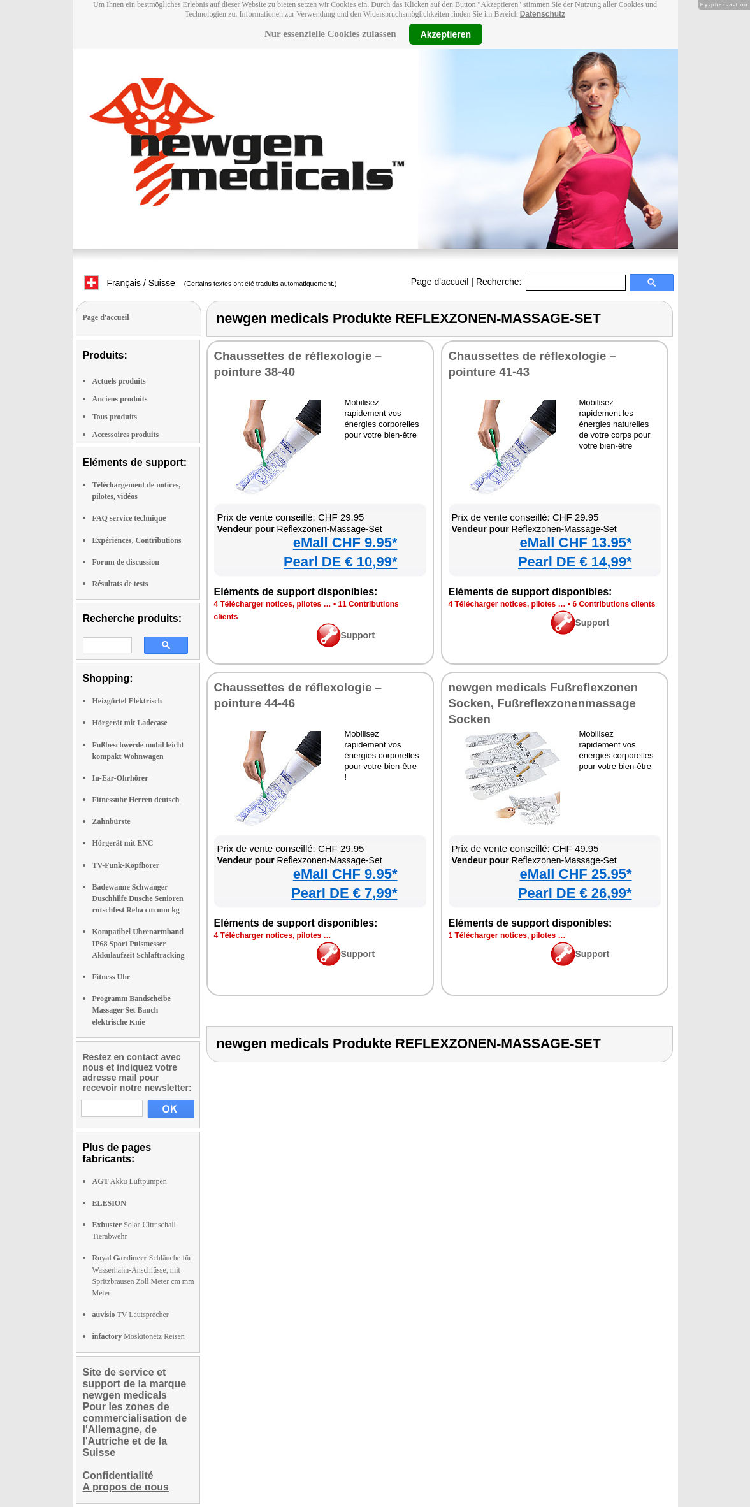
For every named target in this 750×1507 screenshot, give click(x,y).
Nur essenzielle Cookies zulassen (330, 34)
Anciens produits (120, 398)
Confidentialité (118, 1475)
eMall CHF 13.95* (575, 543)
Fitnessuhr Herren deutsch (136, 799)
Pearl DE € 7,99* (344, 893)
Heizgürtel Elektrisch (127, 700)
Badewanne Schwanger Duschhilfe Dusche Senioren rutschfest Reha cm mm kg (138, 898)
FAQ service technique (129, 518)
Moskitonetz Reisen (138, 1336)
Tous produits (114, 416)
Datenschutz (542, 14)
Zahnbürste (111, 821)
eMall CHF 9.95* (345, 543)
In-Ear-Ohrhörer (120, 778)
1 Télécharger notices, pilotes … (507, 935)
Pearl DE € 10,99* (341, 562)
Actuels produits (119, 381)
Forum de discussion (125, 562)
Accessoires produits (125, 434)
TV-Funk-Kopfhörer (126, 865)
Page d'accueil (440, 282)
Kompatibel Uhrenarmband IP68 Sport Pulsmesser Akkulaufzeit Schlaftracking (138, 943)
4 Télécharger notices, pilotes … (272, 604)
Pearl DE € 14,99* (575, 562)
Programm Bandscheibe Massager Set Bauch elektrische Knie (131, 1010)
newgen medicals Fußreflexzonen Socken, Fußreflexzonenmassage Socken (543, 703)
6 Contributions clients (613, 604)
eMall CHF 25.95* (575, 874)
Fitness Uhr (111, 976)
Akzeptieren (446, 34)
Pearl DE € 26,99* (575, 893)
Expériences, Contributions (137, 540)
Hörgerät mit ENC (123, 843)
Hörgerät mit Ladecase (130, 722)
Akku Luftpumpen (129, 1181)
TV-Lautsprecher (130, 1314)
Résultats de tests (120, 583)
